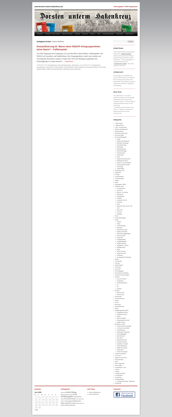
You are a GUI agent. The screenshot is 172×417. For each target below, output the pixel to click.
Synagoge (119, 214)
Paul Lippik (102, 67)
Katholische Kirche (122, 314)
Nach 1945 (120, 210)
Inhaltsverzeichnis (108, 34)
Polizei (117, 300)
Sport (116, 361)
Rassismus (118, 304)
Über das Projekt (67, 34)
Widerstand (118, 383)
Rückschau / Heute (120, 324)
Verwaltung (120, 166)
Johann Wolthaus (79, 67)
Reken (117, 308)
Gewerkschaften (119, 176)
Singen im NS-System (121, 357)
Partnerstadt (118, 296)
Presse (117, 302)
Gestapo (117, 174)
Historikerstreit (121, 336)
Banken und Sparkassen (121, 129)
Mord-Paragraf (119, 265)
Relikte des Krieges (122, 348)
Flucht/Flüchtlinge (122, 151)
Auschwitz (119, 190)
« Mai (36, 410)
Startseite (40, 34)
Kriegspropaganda (121, 241)
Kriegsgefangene (121, 239)
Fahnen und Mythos (122, 231)
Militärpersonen (121, 247)
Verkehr (117, 371)
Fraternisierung (121, 153)
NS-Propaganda (119, 271)
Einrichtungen (120, 196)
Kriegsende (120, 237)
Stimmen (85, 34)
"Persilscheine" (96, 65)
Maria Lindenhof (121, 318)
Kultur (117, 259)
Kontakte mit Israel (122, 342)
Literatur (77, 34)
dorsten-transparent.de (95, 392)
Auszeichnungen (121, 225)
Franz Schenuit (58, 67)
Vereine (117, 369)
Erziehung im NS (119, 170)
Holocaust (119, 202)
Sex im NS (118, 355)
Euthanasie (118, 172)
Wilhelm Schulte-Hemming (54, 69)
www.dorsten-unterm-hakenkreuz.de (48, 6)
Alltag (118, 139)
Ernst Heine (50, 67)
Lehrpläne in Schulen (122, 344)
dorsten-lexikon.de (94, 394)
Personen (119, 212)
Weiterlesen (70, 61)
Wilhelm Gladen (41, 69)
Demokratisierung (121, 145)
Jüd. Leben (120, 338)
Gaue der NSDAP (121, 279)
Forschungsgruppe (122, 334)
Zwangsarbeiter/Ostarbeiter (124, 257)
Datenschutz (129, 34)
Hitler (116, 182)
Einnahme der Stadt (122, 229)
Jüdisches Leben (119, 186)
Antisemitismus (121, 188)
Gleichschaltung (119, 178)
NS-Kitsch (118, 267)
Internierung (75, 65)
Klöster (119, 316)
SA (117, 285)
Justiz (118, 157)
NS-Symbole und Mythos (122, 273)
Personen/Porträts (120, 298)
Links (98, 34)
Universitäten (118, 365)
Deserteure (120, 227)
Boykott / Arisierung (122, 192)
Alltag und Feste (119, 125)
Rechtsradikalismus (122, 346)
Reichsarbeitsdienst (122, 283)
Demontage (120, 147)
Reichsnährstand (119, 306)
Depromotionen (119, 131)
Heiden (117, 180)
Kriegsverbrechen (121, 243)
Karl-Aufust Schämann (92, 67)
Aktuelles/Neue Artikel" (120, 63)
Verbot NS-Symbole (122, 351)
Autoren (92, 34)
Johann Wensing (69, 67)
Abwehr (119, 222)
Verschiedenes (119, 375)
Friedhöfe (119, 198)
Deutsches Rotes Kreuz (121, 133)
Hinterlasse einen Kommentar (72, 69)
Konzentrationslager (120, 218)
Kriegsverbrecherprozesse (124, 159)
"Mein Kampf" (119, 123)
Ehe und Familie (119, 135)
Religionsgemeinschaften (121, 310)
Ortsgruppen (120, 281)
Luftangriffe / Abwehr (122, 245)
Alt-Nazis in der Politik (123, 328)
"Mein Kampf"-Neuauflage (124, 326)
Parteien (117, 290)
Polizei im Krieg (121, 251)
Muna (118, 249)
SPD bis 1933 (120, 294)
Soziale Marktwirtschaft (123, 164)
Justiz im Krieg (121, 235)
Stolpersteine (120, 350)
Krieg (116, 220)
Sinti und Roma (119, 359)
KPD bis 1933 (120, 292)
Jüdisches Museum (122, 340)
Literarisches (118, 261)
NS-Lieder (118, 269)
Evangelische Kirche (122, 312)
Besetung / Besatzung (122, 143)
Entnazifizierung (52, 65)
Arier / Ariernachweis (121, 127)
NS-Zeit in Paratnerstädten (122, 275)
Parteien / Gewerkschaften (124, 162)
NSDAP (117, 277)
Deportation (120, 194)
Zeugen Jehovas (121, 322)
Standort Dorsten (121, 253)
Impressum (119, 34)
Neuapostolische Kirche (123, 320)
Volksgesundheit (119, 379)
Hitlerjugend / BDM (120, 184)
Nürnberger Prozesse (122, 161)
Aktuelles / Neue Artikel (52, 34)
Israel (118, 204)
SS (117, 287)
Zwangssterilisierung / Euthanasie (126, 381)
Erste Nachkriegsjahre (64, 65)
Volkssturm (120, 255)
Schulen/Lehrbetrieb (120, 353)
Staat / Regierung (119, 363)
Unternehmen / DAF (120, 367)
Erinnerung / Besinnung (123, 332)
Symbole (119, 288)
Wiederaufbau (120, 168)
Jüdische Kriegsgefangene (124, 233)
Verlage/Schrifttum (120, 373)
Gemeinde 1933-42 (122, 200)
